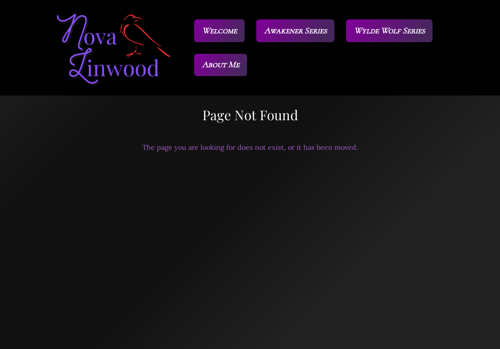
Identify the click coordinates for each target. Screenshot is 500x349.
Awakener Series (295, 31)
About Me (220, 65)
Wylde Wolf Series (389, 31)
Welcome (219, 31)
